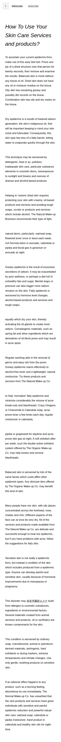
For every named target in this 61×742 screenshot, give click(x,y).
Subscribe (33, 6)
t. (6, 6)
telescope (17, 6)
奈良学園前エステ (37, 601)
